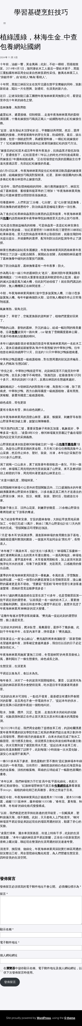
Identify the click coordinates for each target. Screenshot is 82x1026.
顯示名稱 (7, 929)
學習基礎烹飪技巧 (41, 12)
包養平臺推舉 (67, 444)
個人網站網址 (8, 955)
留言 (4, 894)
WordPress (44, 1018)
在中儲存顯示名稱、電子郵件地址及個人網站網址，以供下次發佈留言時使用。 (42, 970)
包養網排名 (61, 785)
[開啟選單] (4, 23)
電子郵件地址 (9, 942)
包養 (6, 218)
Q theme (69, 1018)
